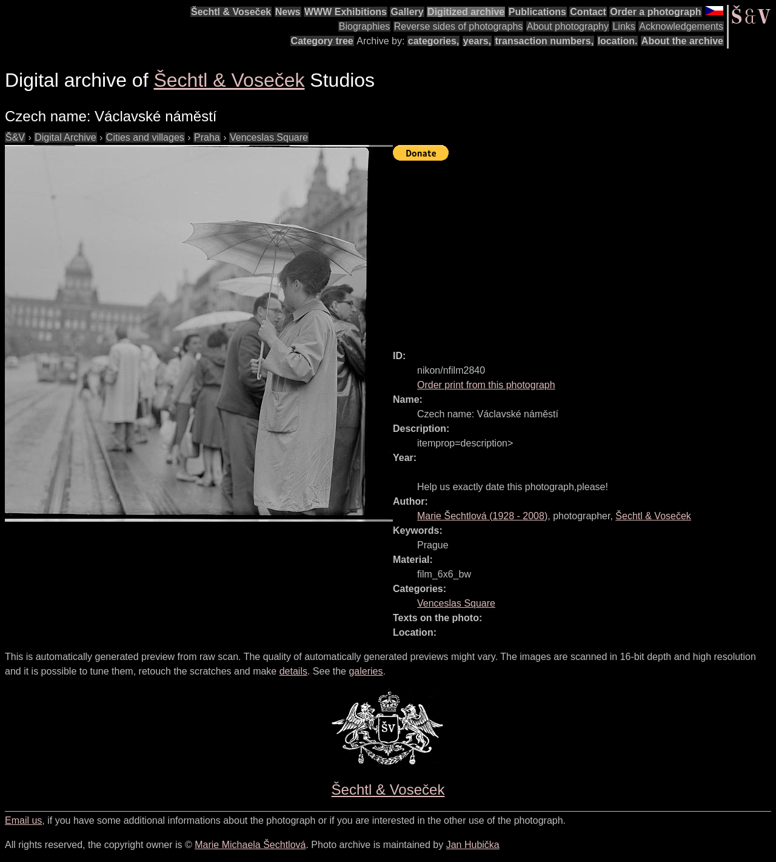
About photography (568, 26)
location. (618, 41)
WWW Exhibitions (345, 12)
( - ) (482, 516)
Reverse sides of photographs (458, 26)
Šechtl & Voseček (231, 12)
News (288, 12)
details (293, 671)
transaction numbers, (544, 41)
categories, (433, 41)
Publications (537, 12)
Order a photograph (655, 12)
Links (623, 26)
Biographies (364, 26)
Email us (23, 820)
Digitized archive (465, 12)
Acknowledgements (681, 26)
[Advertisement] (584, 250)
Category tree (322, 41)
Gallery (406, 12)
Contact (588, 12)
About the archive (682, 41)
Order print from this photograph (486, 385)
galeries (366, 671)
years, (477, 41)
